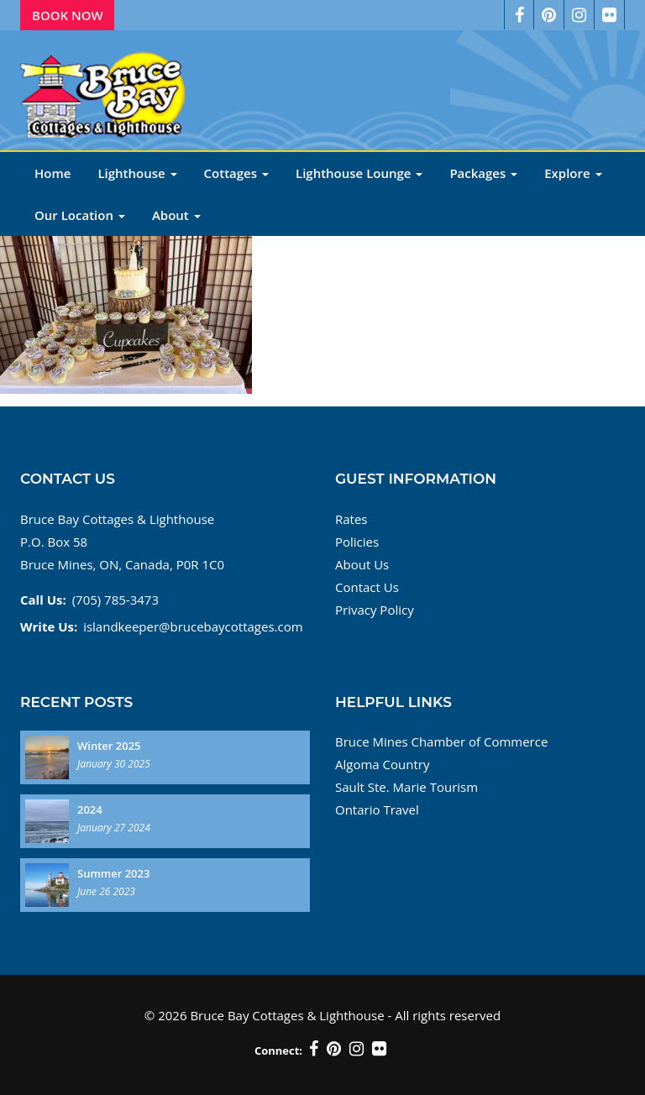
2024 (89, 809)
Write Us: (48, 626)
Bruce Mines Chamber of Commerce (441, 741)
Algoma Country (382, 764)
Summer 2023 (113, 873)
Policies (357, 541)
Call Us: (43, 599)
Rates (351, 519)
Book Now (67, 15)
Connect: (278, 1050)
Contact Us (367, 587)
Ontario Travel (377, 809)
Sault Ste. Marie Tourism (406, 786)
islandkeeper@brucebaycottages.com (192, 626)
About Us (362, 564)
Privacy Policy (374, 609)
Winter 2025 (109, 745)
